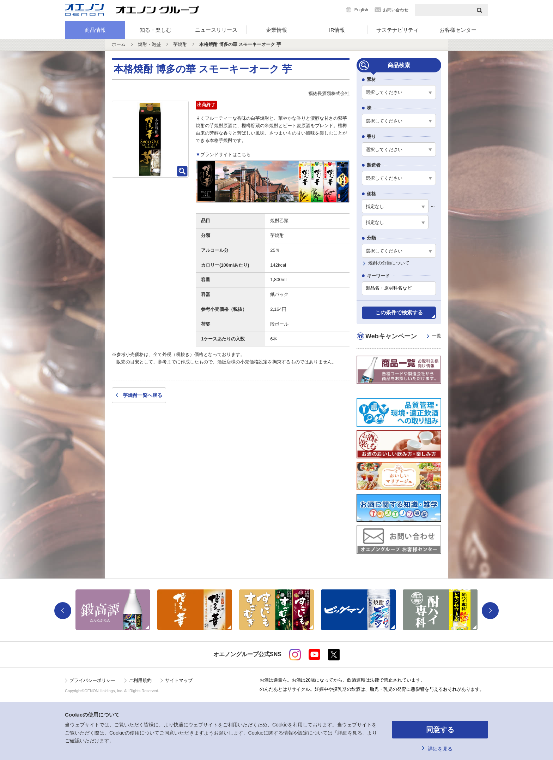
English (361, 9)
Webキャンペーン (403, 336)
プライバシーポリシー (92, 680)
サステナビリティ (397, 30)
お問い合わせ (395, 9)
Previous (62, 610)
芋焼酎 (180, 44)
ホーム (119, 44)
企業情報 (276, 30)
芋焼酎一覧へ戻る (142, 395)
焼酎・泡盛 (149, 44)
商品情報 (95, 30)
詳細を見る (440, 749)
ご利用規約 (140, 680)
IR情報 (337, 30)
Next (490, 610)
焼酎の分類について (388, 263)
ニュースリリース (216, 30)
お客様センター (457, 30)
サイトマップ (179, 680)
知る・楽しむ (155, 30)
